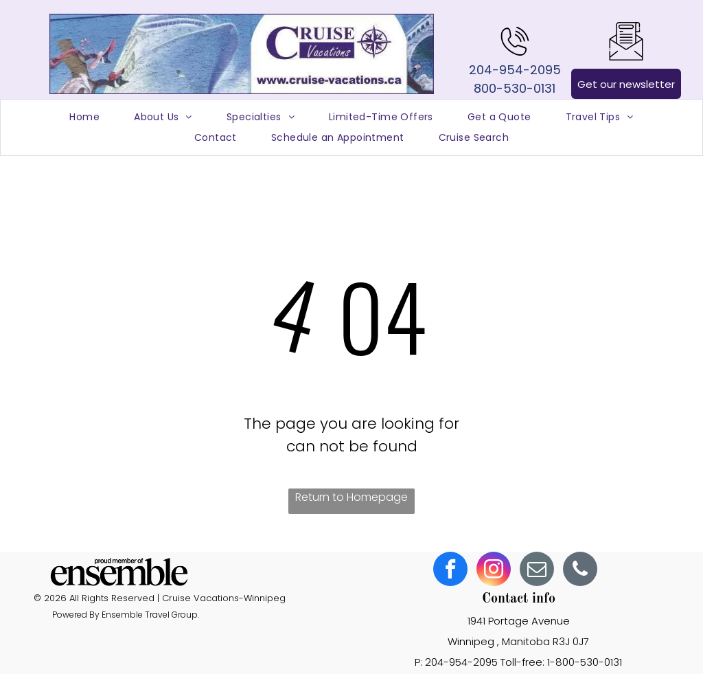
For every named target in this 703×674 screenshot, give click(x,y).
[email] (537, 570)
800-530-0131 (514, 88)
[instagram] (493, 570)
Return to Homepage (351, 497)
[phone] (580, 570)
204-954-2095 (515, 69)
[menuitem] (84, 117)
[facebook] (450, 570)
